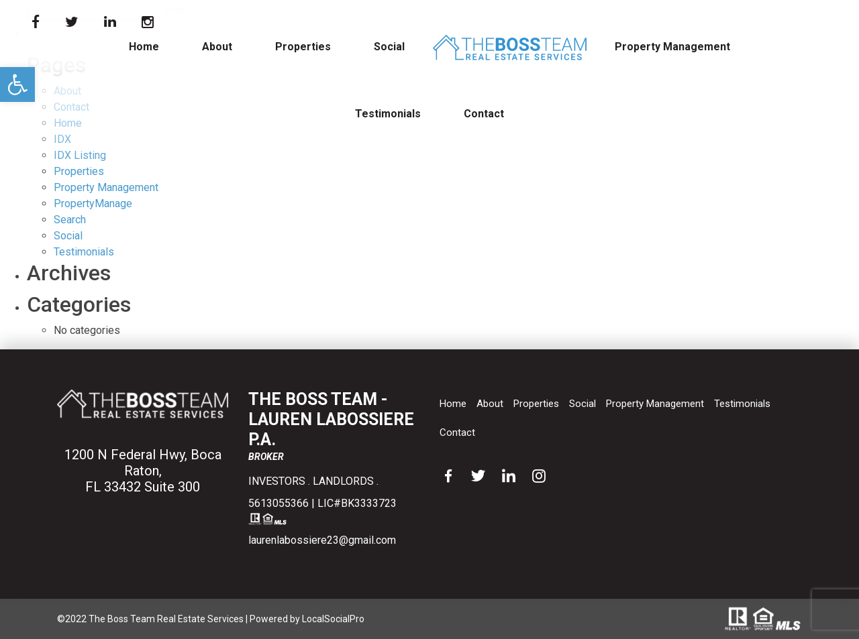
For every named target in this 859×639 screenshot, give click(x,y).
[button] (17, 84)
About (217, 46)
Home (144, 46)
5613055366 (278, 503)
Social (389, 46)
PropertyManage (93, 203)
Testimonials (388, 113)
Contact (484, 113)
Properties (303, 46)
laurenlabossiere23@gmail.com (322, 540)
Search (70, 219)
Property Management (672, 46)
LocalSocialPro (333, 619)
